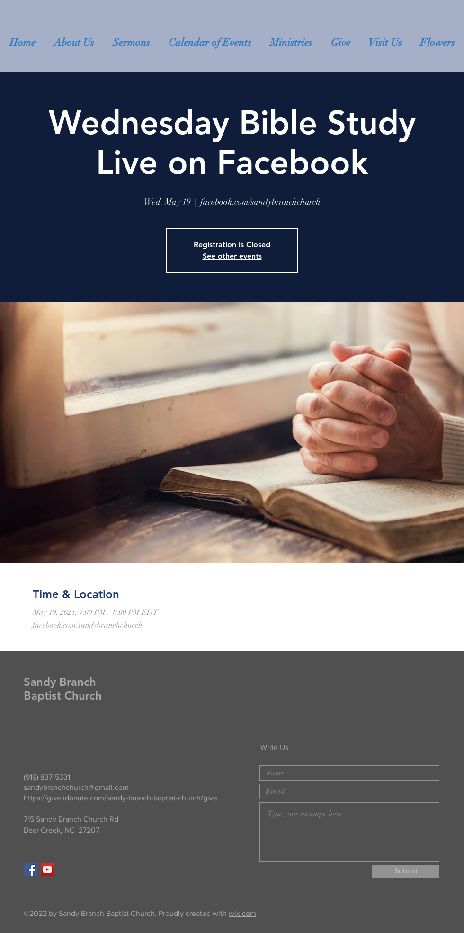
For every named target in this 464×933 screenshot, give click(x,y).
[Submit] (405, 871)
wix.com (242, 913)
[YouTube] (47, 869)
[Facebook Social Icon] (30, 869)
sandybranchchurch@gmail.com (76, 787)
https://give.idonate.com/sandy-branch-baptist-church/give (120, 798)
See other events (232, 255)
